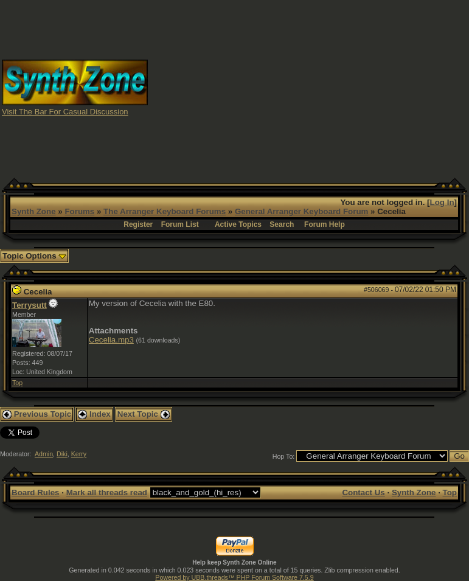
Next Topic (143, 414)
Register (138, 224)
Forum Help (324, 224)
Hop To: (284, 456)
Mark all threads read (106, 492)
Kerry (78, 453)
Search (281, 224)
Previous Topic (36, 414)
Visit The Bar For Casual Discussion (65, 111)
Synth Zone (34, 211)
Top (17, 382)
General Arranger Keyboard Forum (301, 211)
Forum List (180, 224)
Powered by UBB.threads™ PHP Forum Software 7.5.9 (234, 577)
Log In (442, 202)
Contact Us (363, 492)
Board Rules (36, 492)
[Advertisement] (308, 87)
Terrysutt (29, 305)
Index (94, 414)
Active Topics (238, 224)
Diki (62, 453)
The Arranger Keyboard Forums (164, 211)
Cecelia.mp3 (111, 339)
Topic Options (34, 255)
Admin (44, 453)
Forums (79, 211)
